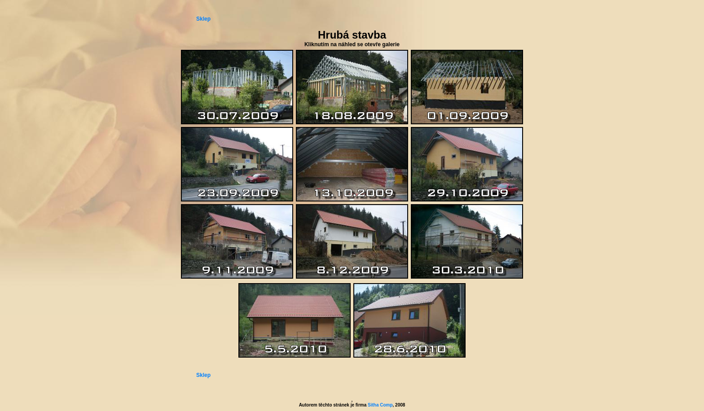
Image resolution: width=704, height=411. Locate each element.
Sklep (203, 19)
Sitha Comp (380, 404)
